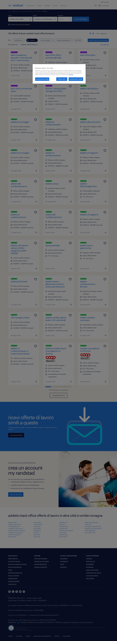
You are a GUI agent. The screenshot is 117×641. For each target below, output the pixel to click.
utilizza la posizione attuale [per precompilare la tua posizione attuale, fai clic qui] (20, 24)
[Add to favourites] (36, 53)
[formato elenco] (90, 33)
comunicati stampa (92, 575)
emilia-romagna (37, 11)
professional (64, 561)
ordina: (98, 33)
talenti (40, 5)
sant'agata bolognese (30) (93, 526)
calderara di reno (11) (14, 524)
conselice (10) (38, 524)
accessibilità (67, 636)
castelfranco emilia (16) (15, 532)
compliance (89, 567)
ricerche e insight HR (40, 567)
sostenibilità (90, 564)
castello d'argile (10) (14, 534)
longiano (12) (63, 522)
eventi (10, 570)
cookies (28, 636)
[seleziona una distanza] (65, 19)
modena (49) (63, 528)
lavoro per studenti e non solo (17, 564)
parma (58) (62, 532)
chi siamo (63, 5)
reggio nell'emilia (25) (91, 522)
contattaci (19, 636)
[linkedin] (9, 591)
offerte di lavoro (16, 11)
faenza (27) (37, 526)
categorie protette (13, 581)
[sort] (103, 32)
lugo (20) (62, 524)
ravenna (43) (63, 536)
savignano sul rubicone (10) (93, 528)
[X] (13, 591)
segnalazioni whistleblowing (42, 636)
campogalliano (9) (13, 526)
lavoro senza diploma (14, 567)
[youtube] (20, 591)
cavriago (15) (12, 536)
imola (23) (37, 536)
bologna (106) (12, 522)
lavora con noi (90, 561)
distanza (60, 15)
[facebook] (16, 591)
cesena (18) (37, 522)
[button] (37, 44)
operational (63, 558)
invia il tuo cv (12, 584)
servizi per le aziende (40, 558)
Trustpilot (8, 596)
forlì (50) (36, 532)
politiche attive (12, 578)
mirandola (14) (63, 526)
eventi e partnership (92, 570)
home (9, 11)
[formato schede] (93, 33)
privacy (10, 636)
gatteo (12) (37, 534)
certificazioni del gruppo (93, 572)
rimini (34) (88, 524)
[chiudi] (30, 19)
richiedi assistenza (104, 2)
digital (62, 564)
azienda (48, 5)
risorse (55, 5)
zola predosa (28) (90, 532)
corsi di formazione (14, 561)
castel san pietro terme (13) (16, 530)
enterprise (63, 567)
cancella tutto (104, 44)
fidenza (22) (37, 530)
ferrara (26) (37, 528)
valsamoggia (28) (90, 530)
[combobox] (20, 19)
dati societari (90, 578)
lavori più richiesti (13, 575)
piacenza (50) (63, 534)
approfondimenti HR (40, 564)
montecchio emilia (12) (66, 530)
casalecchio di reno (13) (15, 528)
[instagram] (24, 591)
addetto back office (26, 11)
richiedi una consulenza (41, 561)
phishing (57, 636)
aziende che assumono (15, 572)
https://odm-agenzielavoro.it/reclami (23, 630)
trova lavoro (31, 5)
